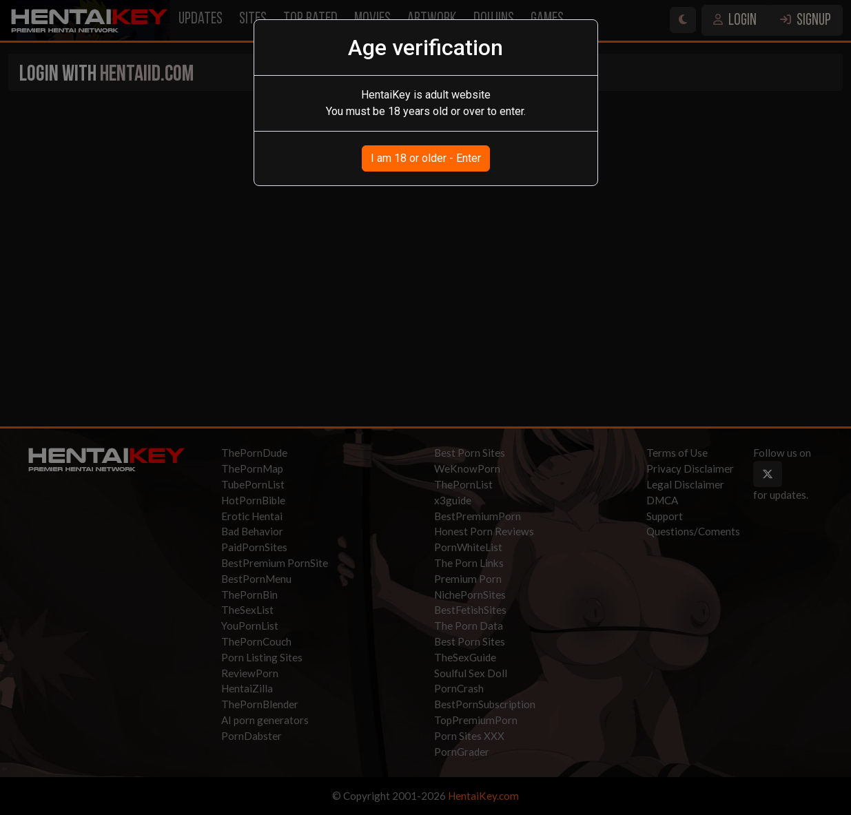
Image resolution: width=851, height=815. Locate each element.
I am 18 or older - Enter (426, 158)
